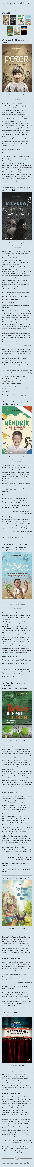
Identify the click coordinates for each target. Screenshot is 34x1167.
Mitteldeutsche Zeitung (12, 664)
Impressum (22, 1163)
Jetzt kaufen (17, 99)
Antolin (23, 149)
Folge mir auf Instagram (10, 1163)
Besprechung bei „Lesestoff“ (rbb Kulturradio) (16, 660)
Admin (29, 1163)
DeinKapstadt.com (11, 489)
